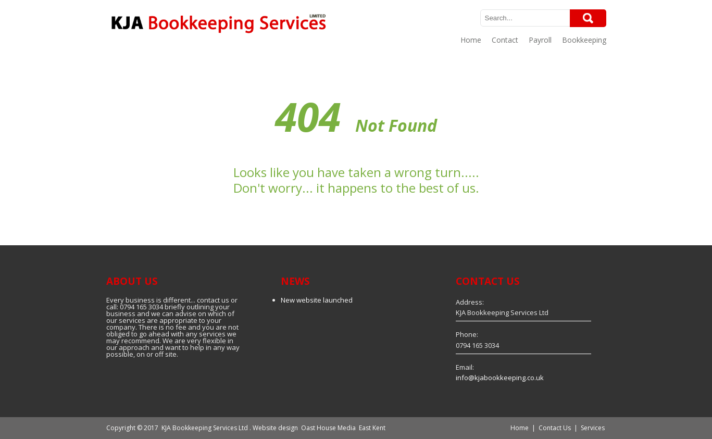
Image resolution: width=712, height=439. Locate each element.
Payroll (540, 40)
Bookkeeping (584, 40)
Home (470, 40)
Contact (505, 40)
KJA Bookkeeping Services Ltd (204, 427)
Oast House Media (328, 427)
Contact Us (555, 427)
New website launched (317, 300)
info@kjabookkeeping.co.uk (500, 377)
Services (593, 427)
